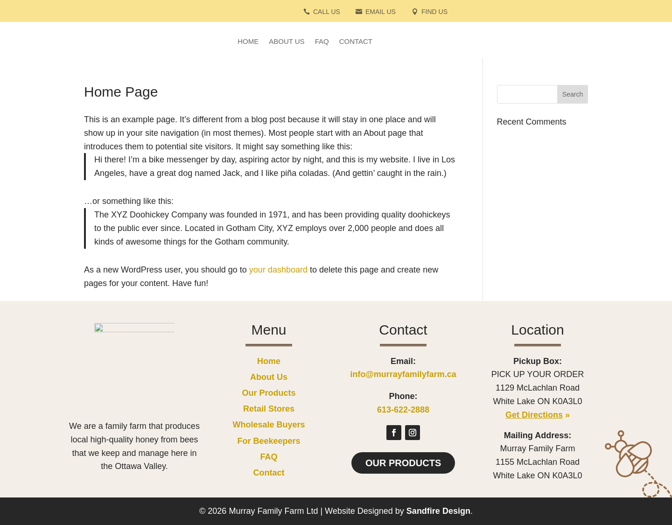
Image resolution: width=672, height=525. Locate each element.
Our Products (403, 463)
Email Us (380, 11)
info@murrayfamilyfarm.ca (403, 374)
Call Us (326, 11)
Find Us (434, 11)
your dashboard (278, 269)
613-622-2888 (403, 409)
